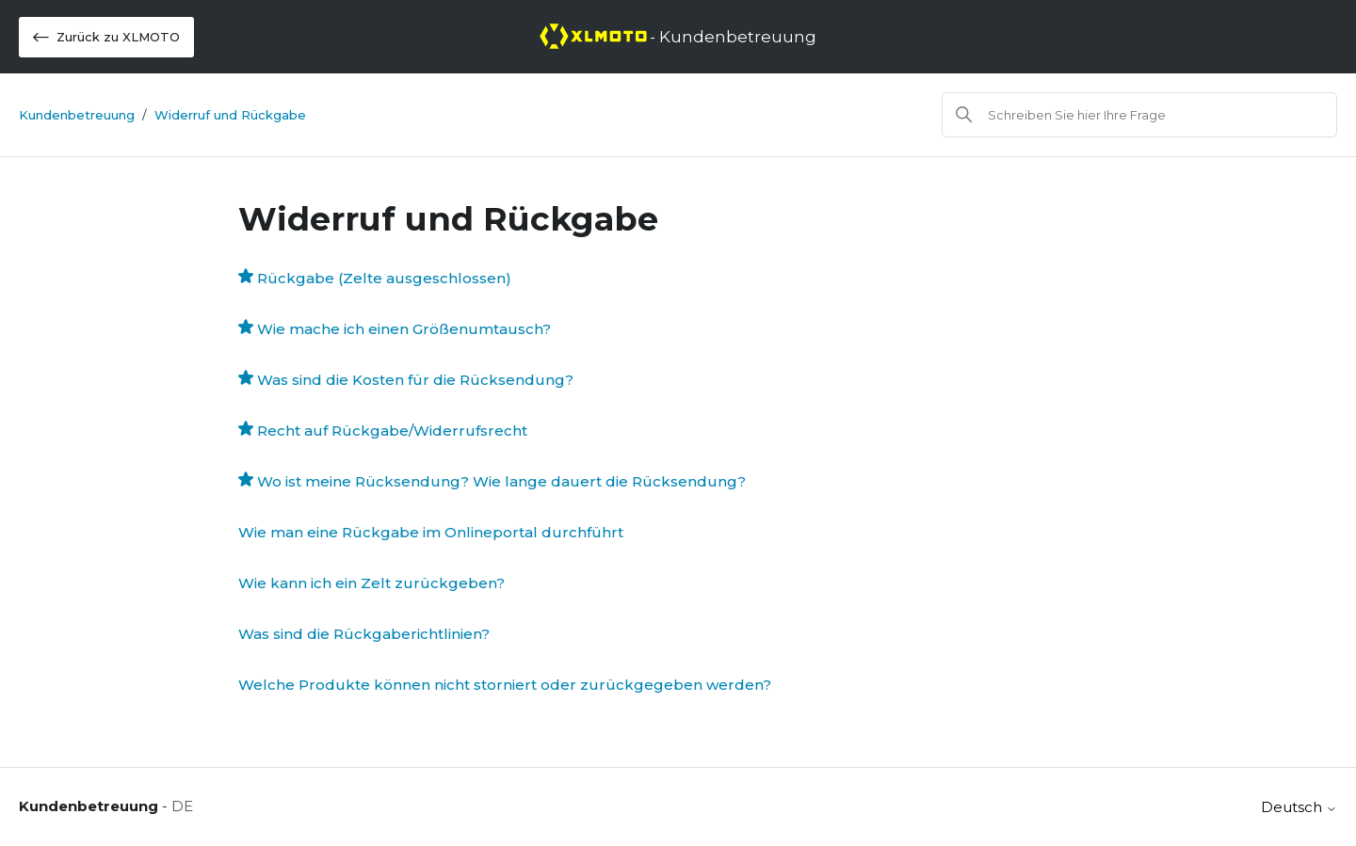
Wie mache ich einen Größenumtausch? (404, 329)
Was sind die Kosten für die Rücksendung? (415, 380)
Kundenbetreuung (77, 114)
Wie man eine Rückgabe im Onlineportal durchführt (430, 532)
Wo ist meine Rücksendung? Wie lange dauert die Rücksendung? (501, 481)
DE (182, 806)
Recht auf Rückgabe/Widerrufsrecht (392, 430)
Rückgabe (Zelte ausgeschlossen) (384, 278)
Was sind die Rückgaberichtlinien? (364, 634)
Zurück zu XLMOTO (106, 37)
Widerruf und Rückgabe (230, 114)
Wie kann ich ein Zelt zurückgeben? (371, 583)
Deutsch (1299, 807)
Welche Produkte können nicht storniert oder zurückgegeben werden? (504, 685)
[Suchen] (1139, 114)
